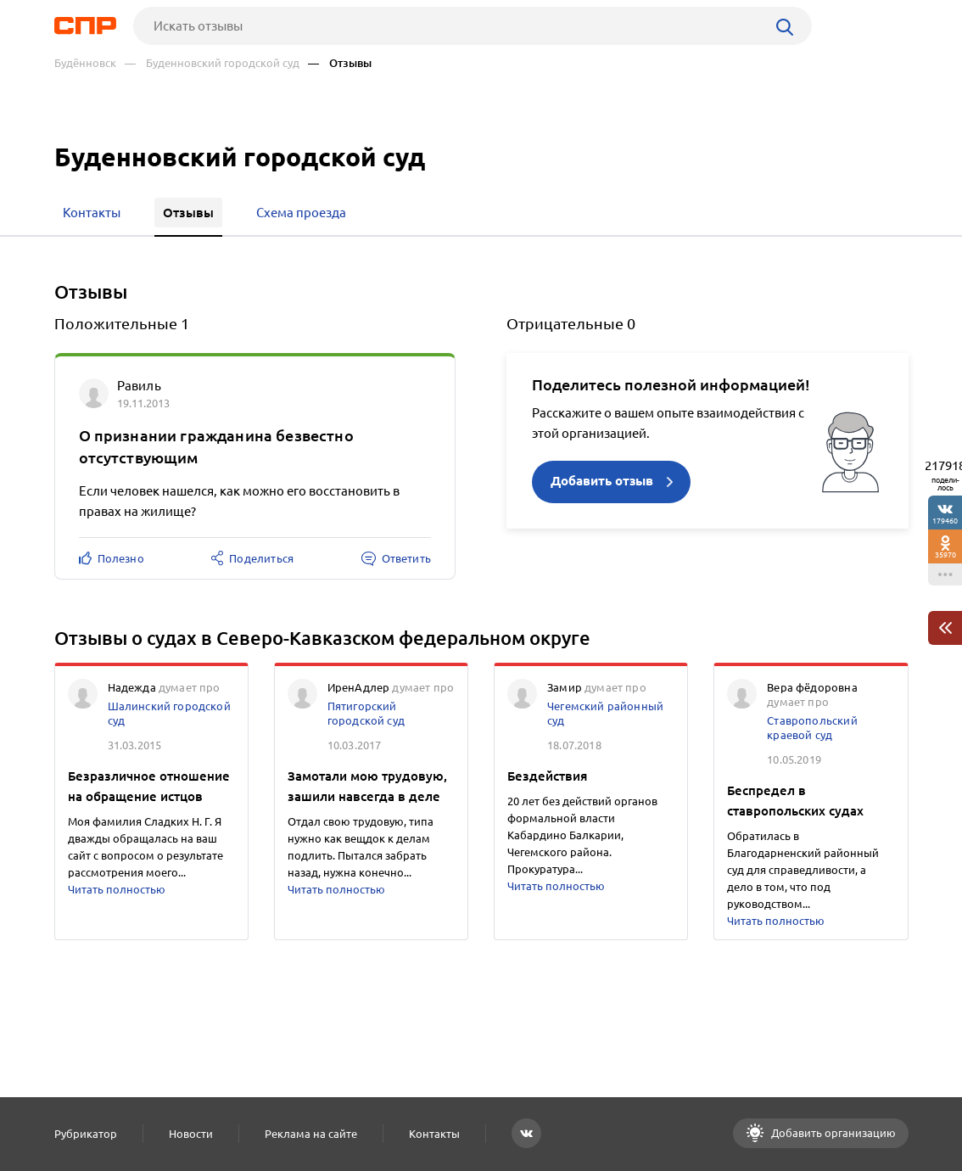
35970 (945, 554)
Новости (191, 1133)
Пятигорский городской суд (366, 713)
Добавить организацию (832, 1133)
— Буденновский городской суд (212, 63)
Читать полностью (116, 889)
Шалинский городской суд (169, 713)
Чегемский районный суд (605, 713)
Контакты (434, 1133)
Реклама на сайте (311, 1133)
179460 (945, 520)
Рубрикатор (85, 1133)
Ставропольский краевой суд (812, 728)
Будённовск (85, 63)
